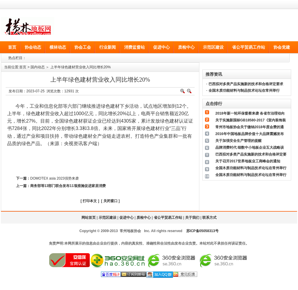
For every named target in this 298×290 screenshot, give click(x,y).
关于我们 (192, 217)
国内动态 (38, 67)
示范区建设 (107, 217)
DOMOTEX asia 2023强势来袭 (54, 178)
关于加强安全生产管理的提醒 (238, 141)
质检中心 (144, 217)
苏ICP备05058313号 (202, 231)
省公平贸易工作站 (168, 217)
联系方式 (209, 217)
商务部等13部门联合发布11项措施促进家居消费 (68, 186)
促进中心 (126, 217)
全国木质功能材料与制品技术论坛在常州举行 (244, 90)
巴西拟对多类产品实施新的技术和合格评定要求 (246, 84)
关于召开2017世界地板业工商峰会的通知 (247, 161)
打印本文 (90, 201)
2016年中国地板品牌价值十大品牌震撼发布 (249, 134)
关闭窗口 (110, 201)
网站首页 (88, 217)
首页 (22, 67)
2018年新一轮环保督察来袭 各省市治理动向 (250, 113)
